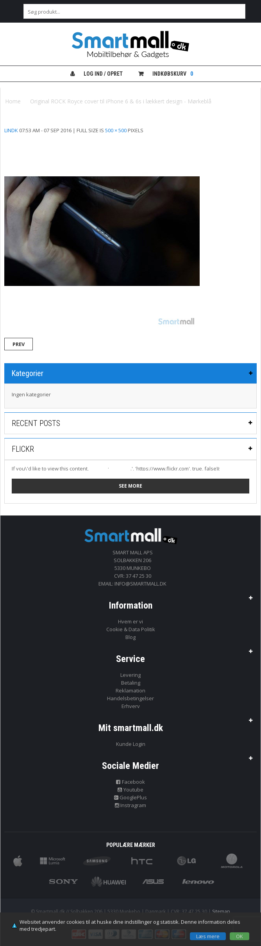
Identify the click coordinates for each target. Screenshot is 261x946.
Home (13, 101)
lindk (11, 130)
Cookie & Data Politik (130, 629)
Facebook (130, 781)
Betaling (130, 682)
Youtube (130, 789)
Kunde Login (130, 743)
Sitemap (221, 911)
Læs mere (208, 936)
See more (130, 486)
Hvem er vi (130, 621)
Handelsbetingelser (130, 698)
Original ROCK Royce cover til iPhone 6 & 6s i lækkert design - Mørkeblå (120, 101)
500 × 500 (116, 130)
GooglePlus (130, 797)
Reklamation (130, 690)
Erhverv (131, 706)
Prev (19, 344)
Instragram (131, 805)
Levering (130, 674)
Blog (130, 637)
